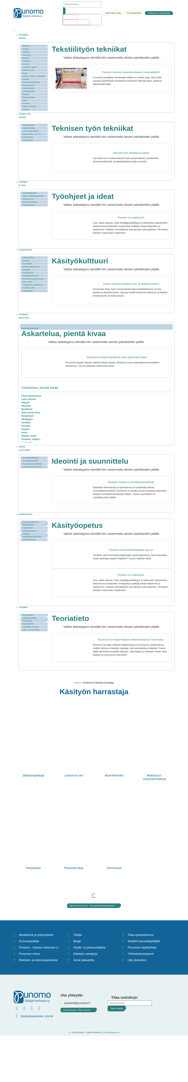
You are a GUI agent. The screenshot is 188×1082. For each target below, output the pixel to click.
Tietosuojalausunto (111, 1032)
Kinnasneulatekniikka (31, 82)
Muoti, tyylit (27, 282)
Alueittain (26, 270)
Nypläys (26, 94)
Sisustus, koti (28, 199)
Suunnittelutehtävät (30, 458)
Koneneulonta (28, 85)
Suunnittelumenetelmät (32, 464)
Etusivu (77, 683)
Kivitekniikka (28, 140)
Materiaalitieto (28, 624)
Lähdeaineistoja (29, 540)
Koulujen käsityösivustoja (33, 279)
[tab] (96, 327)
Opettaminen (28, 528)
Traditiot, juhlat (29, 288)
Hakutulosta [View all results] (70, 17)
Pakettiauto (33, 868)
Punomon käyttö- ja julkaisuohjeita (31, 523)
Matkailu (26, 261)
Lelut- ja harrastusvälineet (33, 196)
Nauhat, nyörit (28, 70)
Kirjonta (26, 58)
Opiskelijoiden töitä (30, 276)
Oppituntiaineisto (29, 531)
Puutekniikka (28, 137)
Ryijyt (25, 73)
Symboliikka (27, 291)
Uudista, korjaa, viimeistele (34, 76)
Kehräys (26, 79)
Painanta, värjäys (30, 67)
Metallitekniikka (29, 128)
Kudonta (26, 64)
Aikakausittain (28, 257)
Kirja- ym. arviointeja (31, 630)
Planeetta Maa (73, 868)
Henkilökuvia (28, 273)
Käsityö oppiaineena (31, 267)
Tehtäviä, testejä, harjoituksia (30, 619)
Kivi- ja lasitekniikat (30, 131)
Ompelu (26, 49)
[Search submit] (64, 10)
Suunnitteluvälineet (30, 461)
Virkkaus (26, 52)
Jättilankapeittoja (33, 775)
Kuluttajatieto (28, 615)
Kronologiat (27, 263)
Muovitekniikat (28, 125)
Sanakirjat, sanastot (31, 627)
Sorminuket (114, 868)
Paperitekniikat (29, 97)
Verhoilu (26, 109)
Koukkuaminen (29, 88)
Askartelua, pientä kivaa (29, 328)
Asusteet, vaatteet (30, 202)
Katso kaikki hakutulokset (76, 22)
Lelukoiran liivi (73, 775)
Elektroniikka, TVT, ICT (32, 134)
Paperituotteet (28, 205)
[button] (94, 30)
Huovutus (26, 55)
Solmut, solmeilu (29, 106)
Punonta (26, 103)
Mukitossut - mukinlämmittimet (154, 777)
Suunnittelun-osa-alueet (32, 467)
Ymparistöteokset (30, 193)
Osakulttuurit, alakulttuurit (33, 285)
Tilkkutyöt (26, 61)
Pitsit (25, 100)
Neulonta (26, 46)
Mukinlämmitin (114, 775)
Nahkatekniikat (29, 91)
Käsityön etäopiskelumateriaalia (32, 535)
